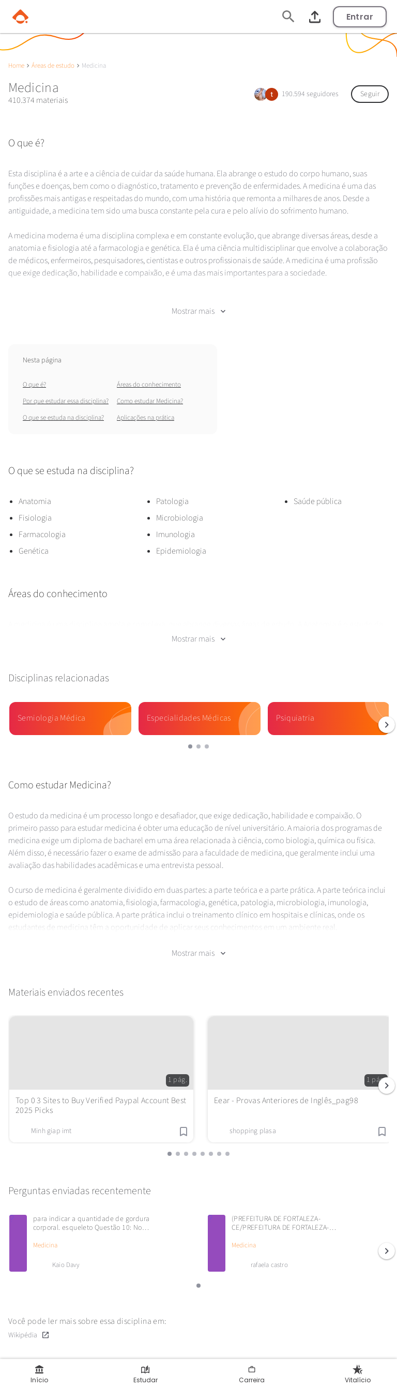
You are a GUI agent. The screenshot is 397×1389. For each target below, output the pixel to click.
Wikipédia (29, 1335)
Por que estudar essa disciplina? (66, 401)
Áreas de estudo (53, 65)
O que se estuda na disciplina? (63, 418)
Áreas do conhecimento (149, 384)
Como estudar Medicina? (150, 401)
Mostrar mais (199, 311)
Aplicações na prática (145, 418)
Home (16, 65)
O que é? (34, 384)
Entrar (359, 17)
